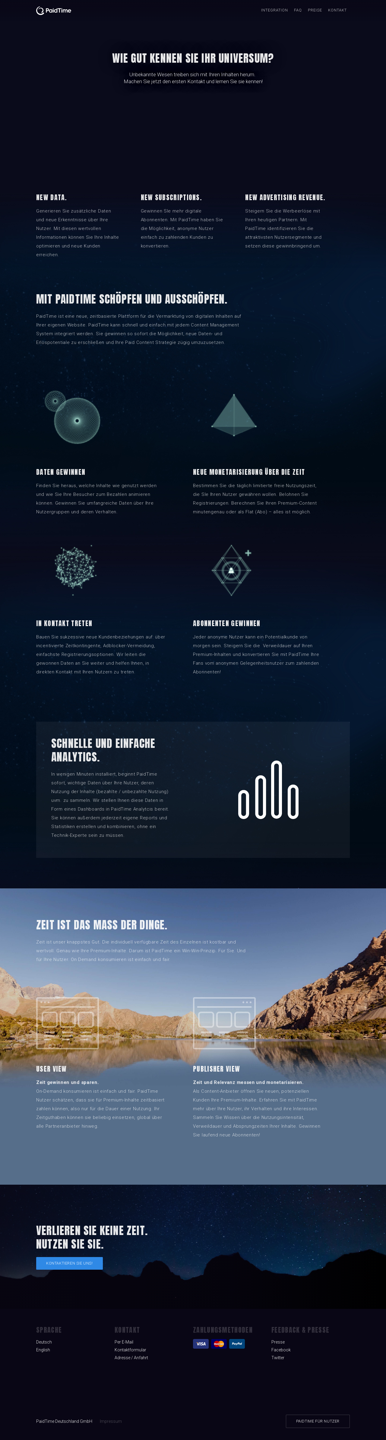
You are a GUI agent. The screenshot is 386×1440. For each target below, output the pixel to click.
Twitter (277, 1357)
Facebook (281, 1349)
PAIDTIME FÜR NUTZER (318, 1421)
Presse (278, 1342)
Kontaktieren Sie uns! (69, 1263)
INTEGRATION (274, 10)
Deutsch (44, 1342)
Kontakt (337, 10)
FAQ (298, 10)
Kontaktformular (130, 1349)
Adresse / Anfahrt (131, 1357)
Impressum (111, 1421)
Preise (315, 10)
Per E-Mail (124, 1342)
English (43, 1349)
